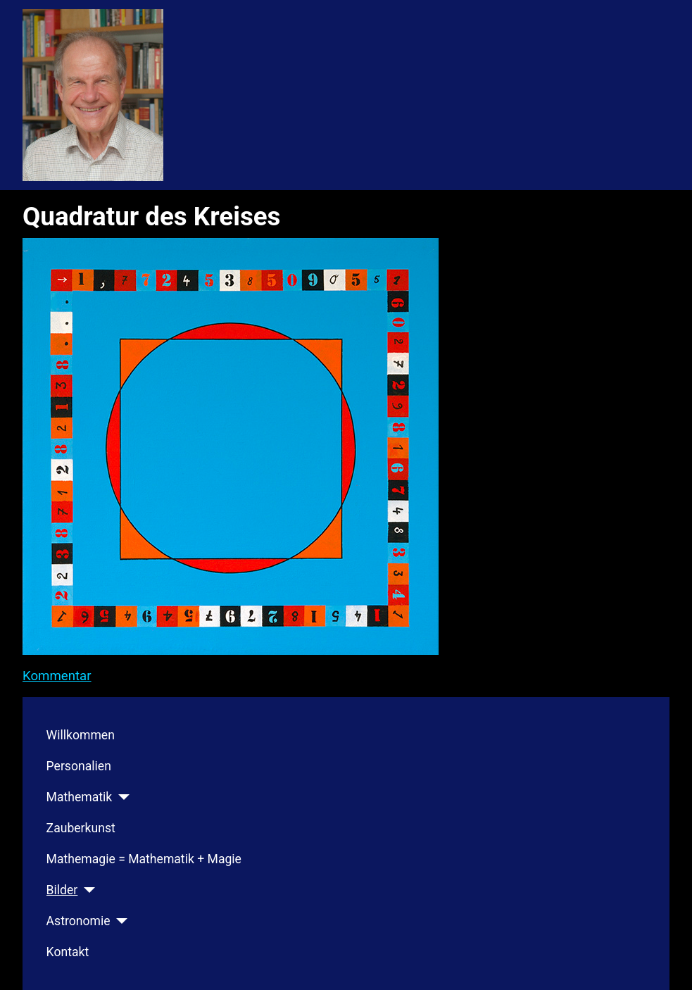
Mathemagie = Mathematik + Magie (143, 859)
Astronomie (78, 921)
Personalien (78, 766)
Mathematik (79, 797)
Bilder (62, 890)
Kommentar (57, 676)
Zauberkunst (80, 828)
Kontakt (67, 952)
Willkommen (80, 735)
